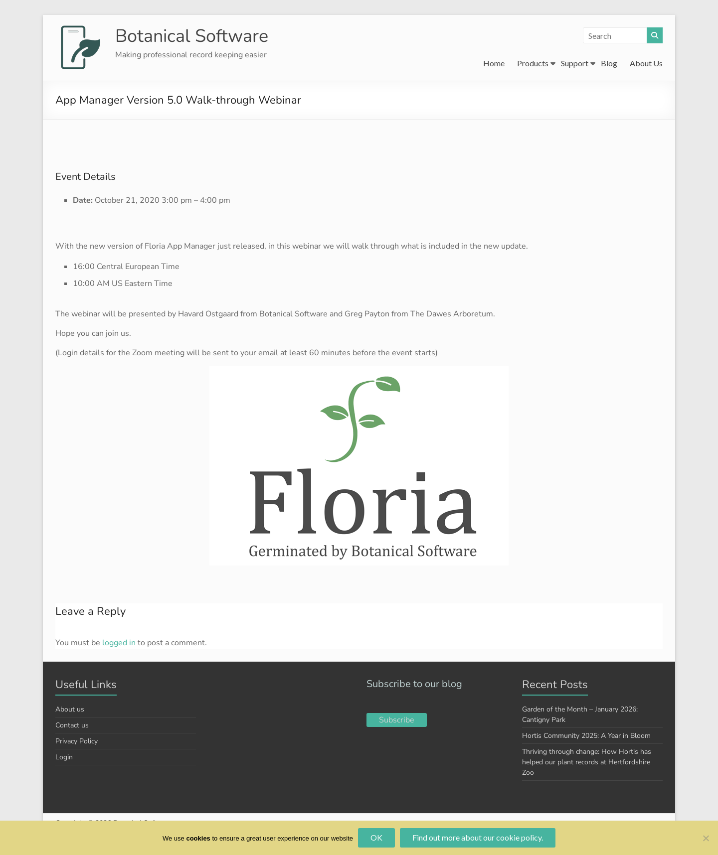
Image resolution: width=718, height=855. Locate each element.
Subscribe (396, 719)
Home (494, 63)
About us (69, 709)
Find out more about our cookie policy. (477, 837)
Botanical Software (191, 36)
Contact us (72, 725)
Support (574, 63)
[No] (706, 838)
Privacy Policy (76, 741)
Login (64, 757)
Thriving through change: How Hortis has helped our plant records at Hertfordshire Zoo (586, 762)
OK (376, 837)
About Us (646, 63)
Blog (609, 63)
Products (532, 63)
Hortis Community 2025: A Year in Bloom (586, 735)
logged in (119, 642)
